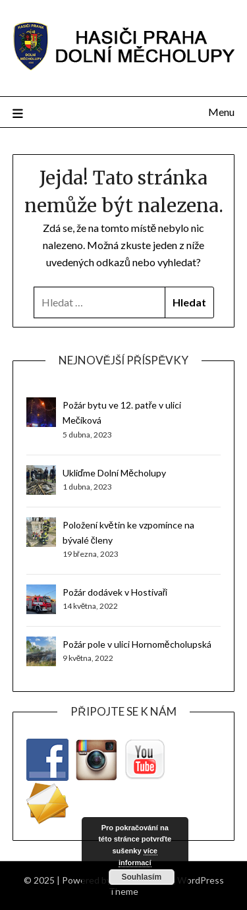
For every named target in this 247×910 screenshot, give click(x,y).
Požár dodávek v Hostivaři (115, 592)
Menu (221, 111)
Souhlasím (141, 877)
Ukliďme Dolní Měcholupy (114, 472)
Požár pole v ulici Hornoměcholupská (137, 644)
